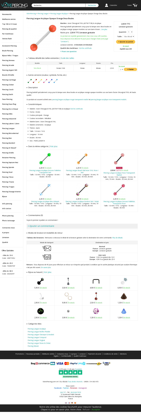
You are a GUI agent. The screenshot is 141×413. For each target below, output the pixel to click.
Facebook (57, 388)
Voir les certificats (85, 48)
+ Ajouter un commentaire (41, 225)
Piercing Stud (7, 172)
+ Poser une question (68, 51)
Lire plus (104, 29)
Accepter (96, 409)
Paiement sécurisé (94, 354)
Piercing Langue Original (36, 340)
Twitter (66, 388)
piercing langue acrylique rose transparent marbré (108, 99)
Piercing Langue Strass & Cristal (39, 343)
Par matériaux (7, 34)
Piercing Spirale (8, 167)
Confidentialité (66, 356)
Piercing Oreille (8, 153)
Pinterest (73, 388)
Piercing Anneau (8, 60)
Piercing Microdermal (10, 133)
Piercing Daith (7, 94)
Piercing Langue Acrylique (37, 329)
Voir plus (53, 146)
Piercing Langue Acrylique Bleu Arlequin (45, 201)
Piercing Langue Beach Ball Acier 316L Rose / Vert (82, 171)
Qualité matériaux (80, 356)
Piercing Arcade (8, 65)
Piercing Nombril (8, 143)
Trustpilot (78, 369)
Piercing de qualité (9, 29)
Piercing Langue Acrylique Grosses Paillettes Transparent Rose (119, 202)
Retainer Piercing (8, 158)
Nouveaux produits (33, 354)
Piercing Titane (8, 182)
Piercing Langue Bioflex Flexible (39, 332)
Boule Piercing (7, 51)
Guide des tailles (67, 58)
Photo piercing (7, 216)
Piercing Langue (8, 128)
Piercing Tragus (8, 187)
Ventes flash (7, 39)
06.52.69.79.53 (76, 392)
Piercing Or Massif (9, 148)
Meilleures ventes (9, 19)
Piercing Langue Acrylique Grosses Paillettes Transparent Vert (45, 171)
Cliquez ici (45, 409)
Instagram (83, 388)
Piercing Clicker (8, 85)
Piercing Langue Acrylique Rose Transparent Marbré (119, 174)
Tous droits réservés (75, 382)
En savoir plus (46, 267)
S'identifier (113, 5)
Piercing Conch (7, 89)
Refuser (86, 409)
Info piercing (7, 204)
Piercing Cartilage (9, 80)
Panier (129, 5)
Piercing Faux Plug (9, 104)
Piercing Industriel (9, 119)
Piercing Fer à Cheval (10, 109)
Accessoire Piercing (9, 46)
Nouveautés (6, 14)
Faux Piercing (7, 99)
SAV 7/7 (63, 392)
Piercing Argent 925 (9, 70)
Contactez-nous (8, 228)
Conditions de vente (110, 354)
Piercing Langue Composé (37, 337)
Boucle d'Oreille (8, 75)
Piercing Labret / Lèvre (10, 123)
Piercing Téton (7, 177)
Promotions (19, 354)
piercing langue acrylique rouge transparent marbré (70, 99)
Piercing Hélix (7, 114)
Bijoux (4, 196)
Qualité (5, 242)
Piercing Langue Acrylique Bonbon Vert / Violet (82, 201)
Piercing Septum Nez (10, 162)
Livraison (5, 237)
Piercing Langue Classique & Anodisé (41, 334)
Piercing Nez (7, 138)
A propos (5, 233)
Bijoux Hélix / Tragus (10, 55)
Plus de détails (117, 238)
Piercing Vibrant (33, 346)
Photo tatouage (8, 220)
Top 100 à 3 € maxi (9, 24)
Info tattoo (6, 208)
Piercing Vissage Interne (11, 192)
